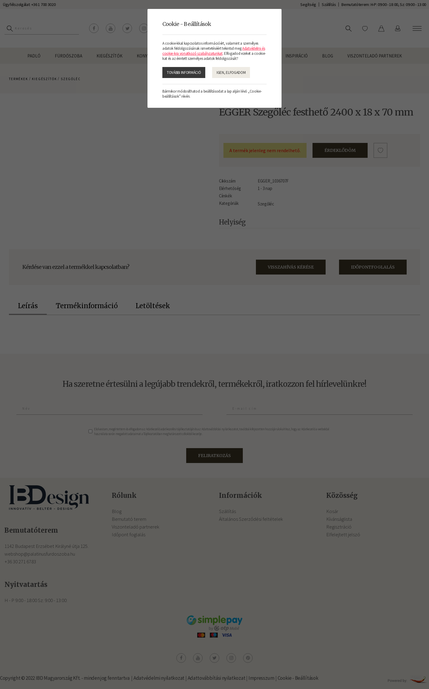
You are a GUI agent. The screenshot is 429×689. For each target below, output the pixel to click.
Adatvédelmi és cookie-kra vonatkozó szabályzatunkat (213, 51)
